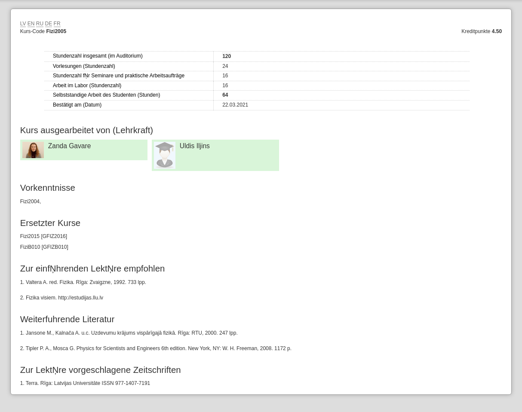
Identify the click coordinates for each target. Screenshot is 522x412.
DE (48, 24)
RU (39, 24)
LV (23, 24)
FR (57, 24)
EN (31, 24)
